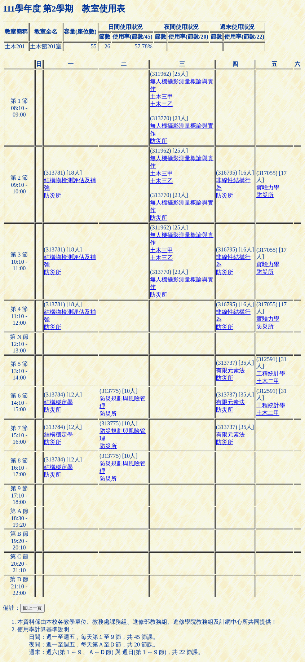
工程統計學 (270, 374)
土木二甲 (267, 381)
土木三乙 (161, 104)
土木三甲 (161, 96)
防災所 (158, 141)
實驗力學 (267, 187)
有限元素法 (230, 370)
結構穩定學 (58, 402)
